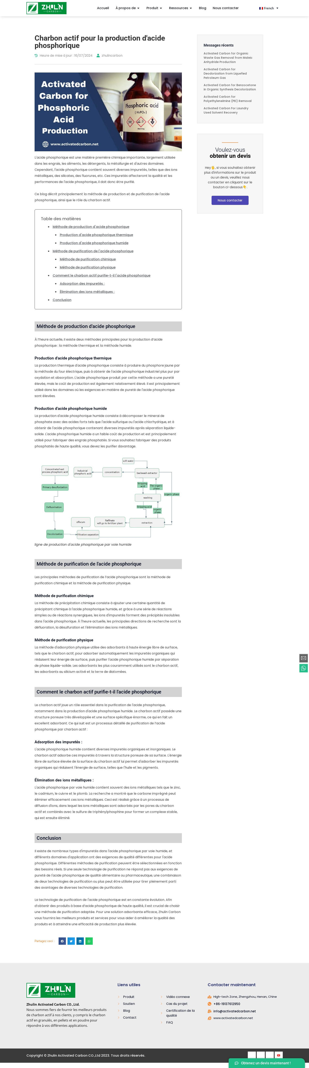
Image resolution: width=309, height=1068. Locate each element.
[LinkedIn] (270, 1056)
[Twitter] (261, 1056)
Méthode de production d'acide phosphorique (91, 226)
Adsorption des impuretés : (82, 283)
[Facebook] (252, 1056)
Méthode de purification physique (88, 267)
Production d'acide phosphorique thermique (96, 235)
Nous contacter (230, 200)
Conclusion (62, 300)
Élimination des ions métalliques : (87, 291)
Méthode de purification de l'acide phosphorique (93, 251)
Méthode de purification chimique (88, 259)
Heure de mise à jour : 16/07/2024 (64, 55)
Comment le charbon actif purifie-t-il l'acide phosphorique (101, 275)
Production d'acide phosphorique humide (94, 243)
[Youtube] (279, 1056)
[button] (62, 941)
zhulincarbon (109, 55)
